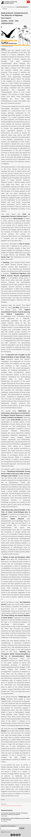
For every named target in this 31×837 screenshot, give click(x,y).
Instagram (14, 835)
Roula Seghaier (6, 18)
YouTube (19, 835)
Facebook (11, 835)
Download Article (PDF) (7, 23)
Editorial (5, 8)
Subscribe (21, 828)
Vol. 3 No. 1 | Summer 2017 (8, 7)
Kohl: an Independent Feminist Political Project (11, 805)
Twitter (17, 835)
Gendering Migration (22, 7)
